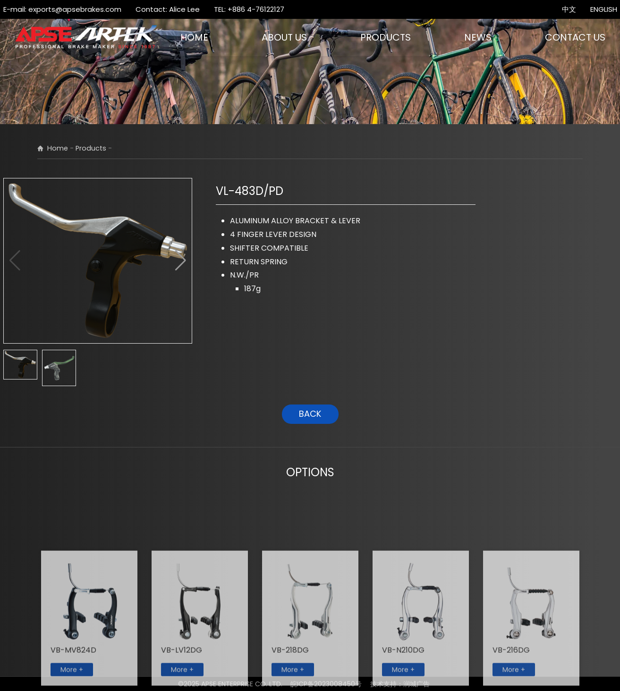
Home (57, 148)
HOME (194, 37)
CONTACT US (575, 37)
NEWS (478, 37)
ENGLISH (603, 9)
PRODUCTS (385, 37)
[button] (180, 260)
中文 (569, 9)
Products (91, 148)
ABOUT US (284, 37)
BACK (310, 414)
